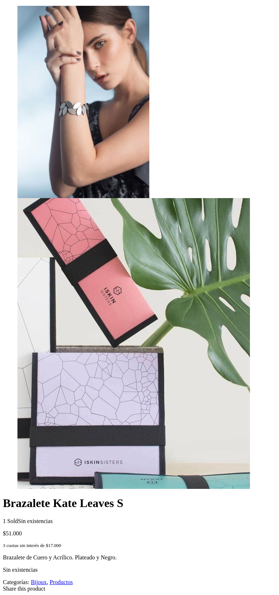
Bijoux (39, 582)
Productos (61, 582)
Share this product (24, 589)
